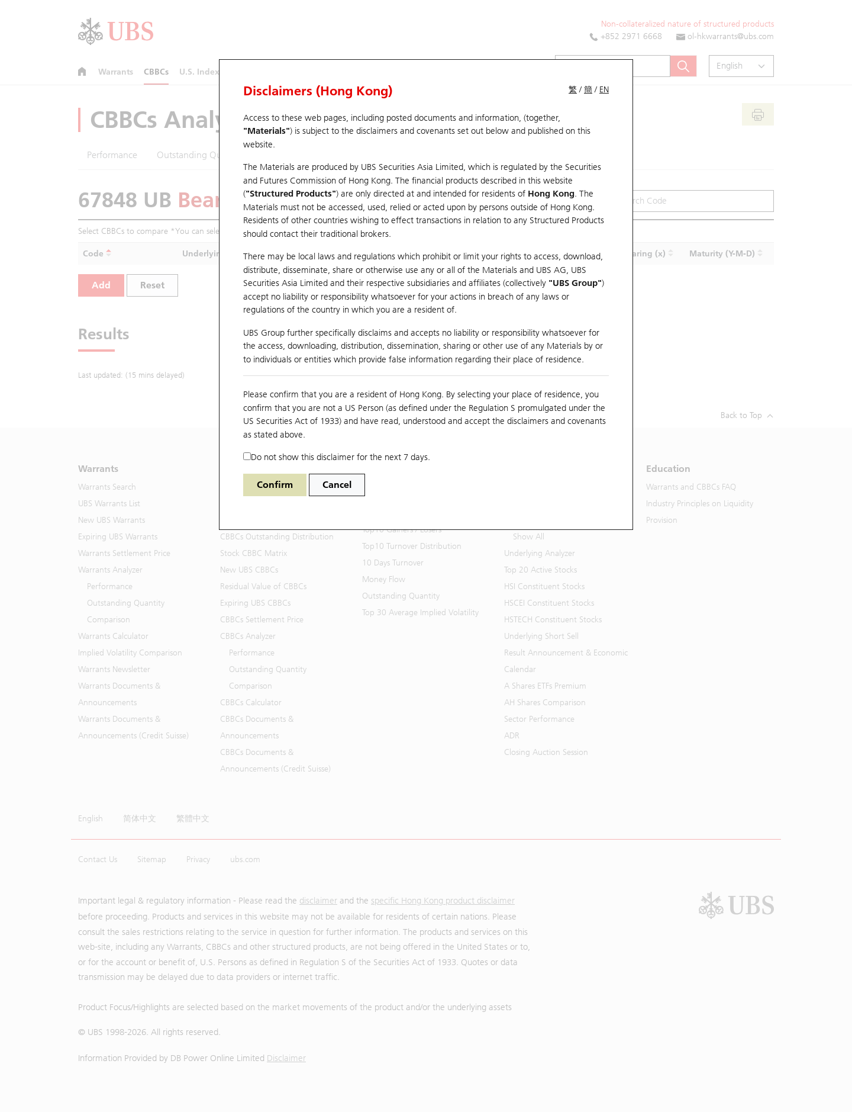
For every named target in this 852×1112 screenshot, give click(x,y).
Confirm (275, 484)
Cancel (336, 484)
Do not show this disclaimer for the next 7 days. (336, 457)
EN (604, 90)
